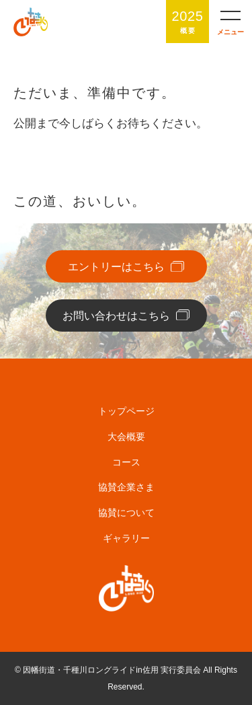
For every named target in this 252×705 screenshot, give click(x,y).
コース (126, 462)
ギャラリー (126, 538)
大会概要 (126, 436)
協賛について (126, 512)
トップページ (126, 411)
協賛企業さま (126, 487)
